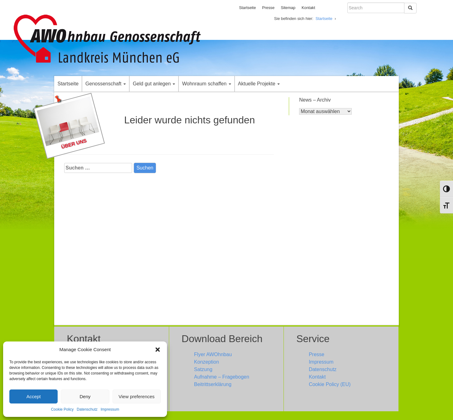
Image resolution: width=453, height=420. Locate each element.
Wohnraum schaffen (206, 83)
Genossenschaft (105, 83)
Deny (84, 396)
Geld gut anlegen (154, 83)
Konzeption (206, 362)
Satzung (203, 369)
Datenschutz (87, 409)
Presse (268, 7)
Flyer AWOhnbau (213, 354)
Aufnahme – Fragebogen (221, 376)
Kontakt (308, 7)
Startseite (247, 7)
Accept (33, 396)
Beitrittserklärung (212, 384)
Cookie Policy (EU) (329, 384)
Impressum (110, 409)
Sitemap (288, 7)
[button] (158, 349)
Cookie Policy (62, 409)
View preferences (137, 396)
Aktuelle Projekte (259, 83)
